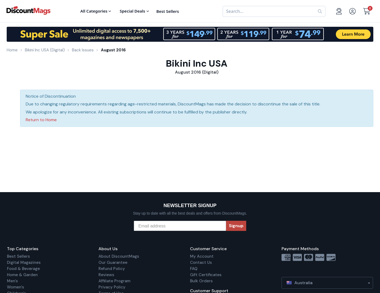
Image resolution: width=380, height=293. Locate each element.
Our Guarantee (112, 262)
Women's (15, 287)
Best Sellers (18, 256)
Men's (12, 281)
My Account (202, 256)
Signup (236, 226)
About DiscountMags (118, 256)
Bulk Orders (201, 281)
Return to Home (41, 120)
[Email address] (180, 226)
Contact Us (201, 262)
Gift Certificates (206, 274)
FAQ (193, 268)
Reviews (106, 274)
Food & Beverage (23, 268)
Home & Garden (22, 274)
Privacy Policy (112, 287)
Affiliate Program (114, 281)
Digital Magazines (24, 262)
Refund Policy (111, 268)
